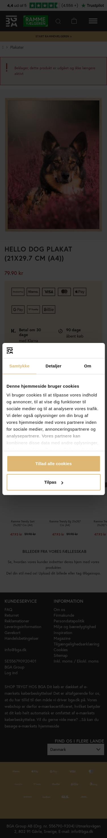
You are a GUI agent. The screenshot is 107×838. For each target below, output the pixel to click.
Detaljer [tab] (54, 365)
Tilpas (53, 482)
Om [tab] (87, 365)
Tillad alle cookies (53, 463)
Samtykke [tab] (19, 365)
